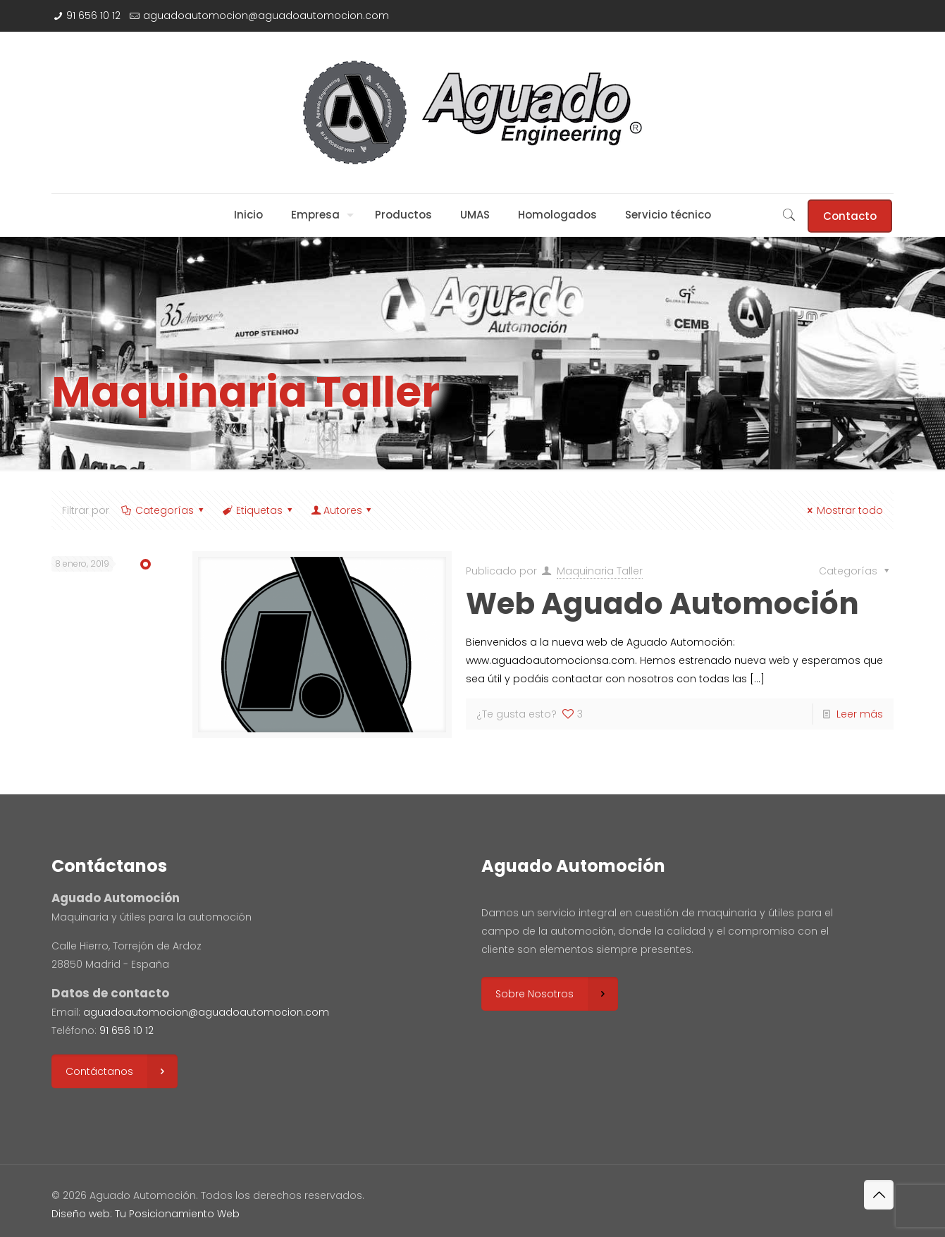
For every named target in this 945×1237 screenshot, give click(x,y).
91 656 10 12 (93, 15)
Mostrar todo (843, 510)
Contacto (850, 216)
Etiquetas (259, 510)
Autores (342, 510)
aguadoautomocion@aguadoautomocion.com (266, 15)
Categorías (164, 510)
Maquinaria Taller (600, 571)
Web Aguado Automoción (662, 603)
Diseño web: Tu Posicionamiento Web (145, 1214)
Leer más (859, 714)
